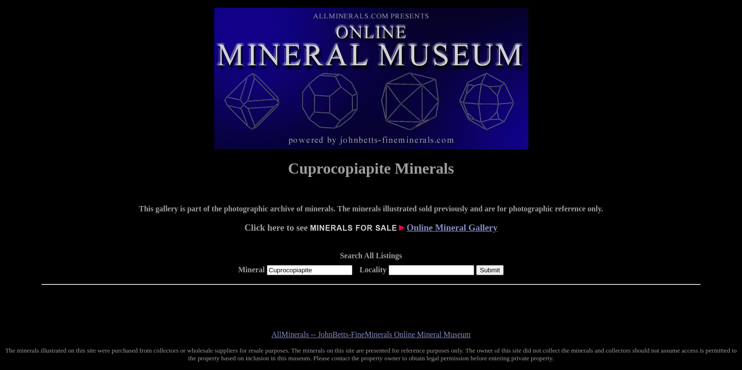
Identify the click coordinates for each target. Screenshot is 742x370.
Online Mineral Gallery (452, 227)
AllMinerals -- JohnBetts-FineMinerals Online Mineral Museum (371, 334)
